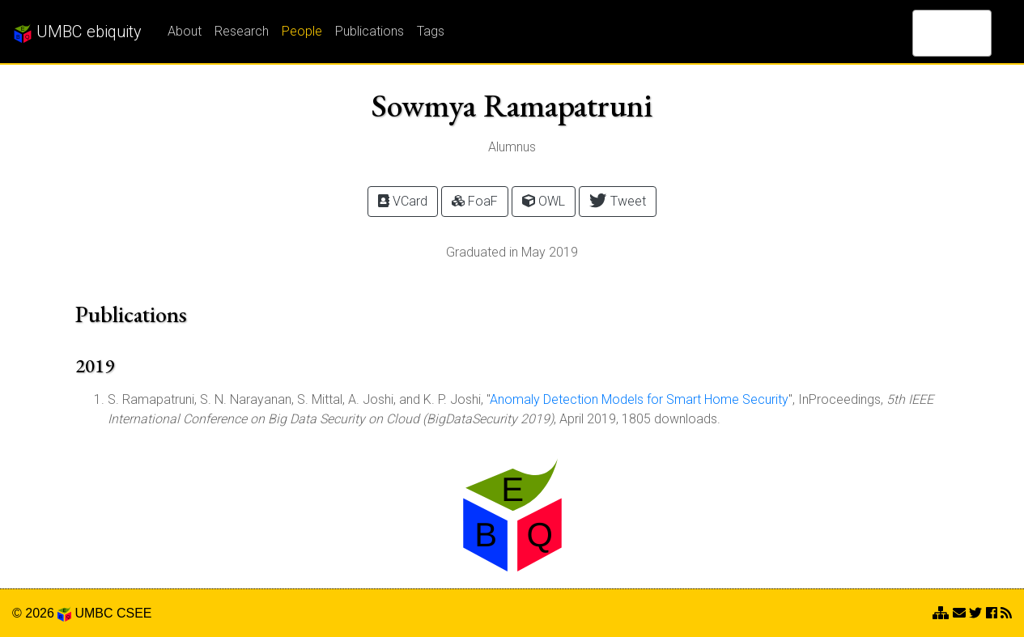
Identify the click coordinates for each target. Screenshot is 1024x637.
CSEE (134, 613)
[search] (931, 33)
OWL (543, 201)
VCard (402, 201)
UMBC (93, 613)
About (185, 31)
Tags (430, 31)
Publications (369, 31)
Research (242, 31)
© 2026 (41, 613)
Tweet (617, 200)
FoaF (475, 201)
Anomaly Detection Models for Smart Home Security (639, 399)
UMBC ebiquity (77, 32)
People (302, 31)
